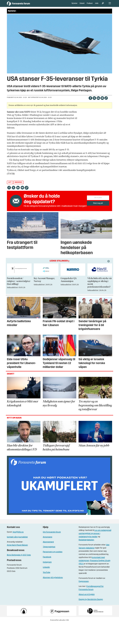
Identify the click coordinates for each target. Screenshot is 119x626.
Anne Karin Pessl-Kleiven (17, 548)
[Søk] (102, 4)
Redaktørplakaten (86, 543)
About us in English (87, 597)
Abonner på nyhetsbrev (53, 581)
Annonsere (47, 540)
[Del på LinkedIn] (98, 101)
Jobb (96, 5)
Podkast (90, 5)
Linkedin (46, 570)
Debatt (82, 5)
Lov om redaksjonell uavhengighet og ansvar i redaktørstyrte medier (95, 536)
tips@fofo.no (18, 535)
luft (10, 185)
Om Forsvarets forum (52, 535)
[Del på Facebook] (90, 101)
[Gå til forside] (25, 5)
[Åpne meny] (110, 5)
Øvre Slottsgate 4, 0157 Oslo (19, 558)
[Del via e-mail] (102, 101)
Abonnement (48, 545)
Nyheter (74, 5)
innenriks (18, 185)
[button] (109, 264)
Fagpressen (84, 584)
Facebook (47, 560)
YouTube (46, 575)
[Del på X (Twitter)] (94, 101)
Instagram (47, 565)
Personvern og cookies (52, 555)
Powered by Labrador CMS (59, 623)
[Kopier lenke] (106, 101)
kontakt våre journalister (17, 540)
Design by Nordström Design (91, 602)
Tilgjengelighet (49, 550)
